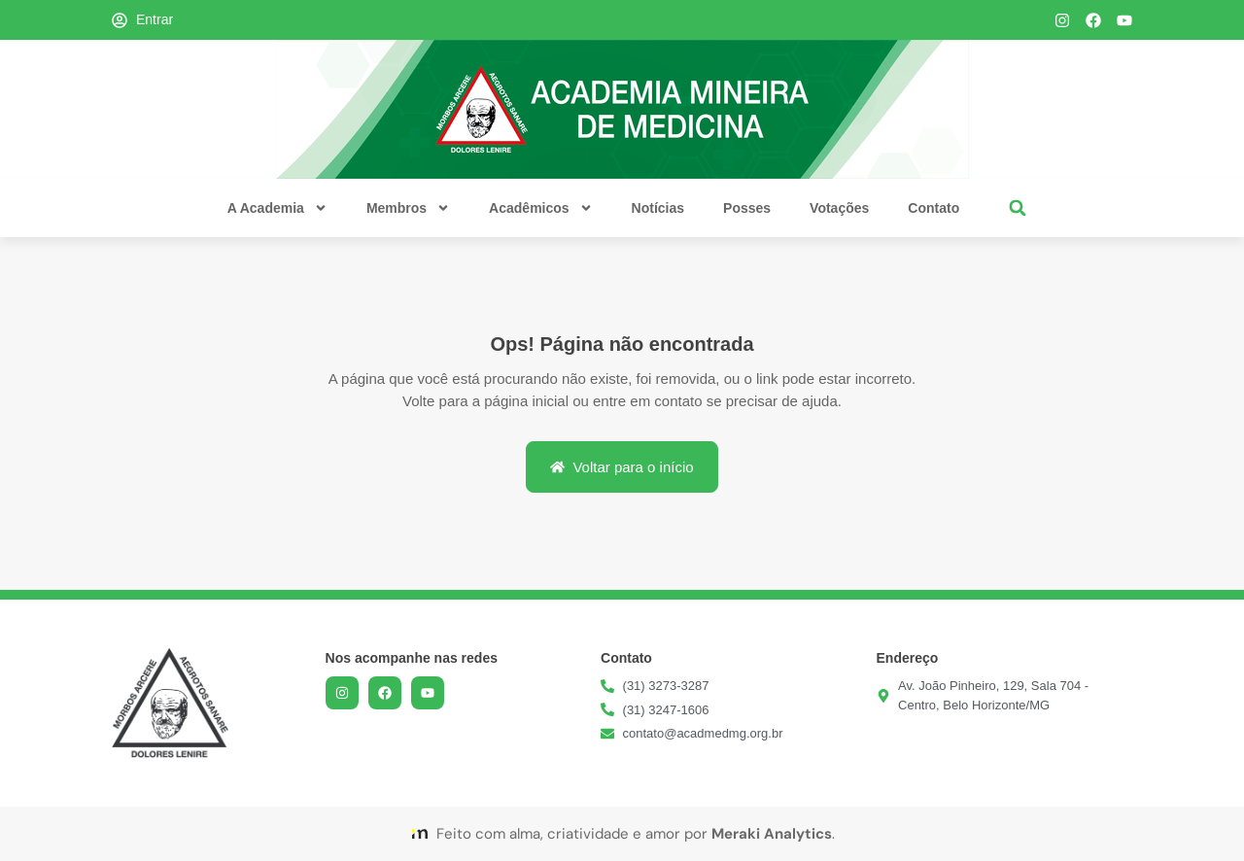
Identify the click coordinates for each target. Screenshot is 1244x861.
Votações (839, 208)
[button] (1017, 208)
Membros (408, 207)
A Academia (277, 207)
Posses (747, 208)
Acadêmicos (540, 207)
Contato (933, 208)
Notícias (658, 208)
